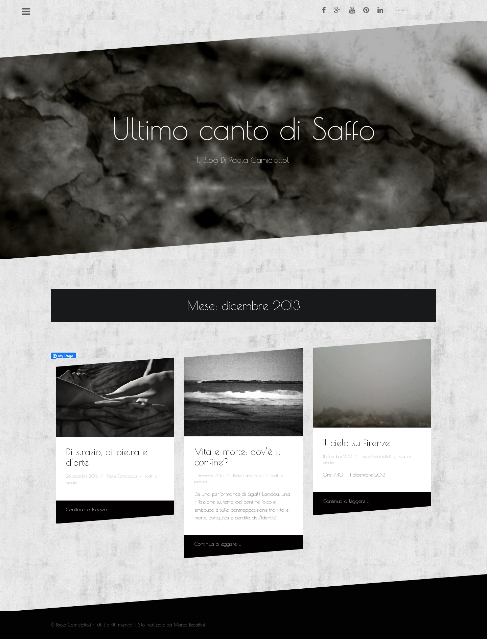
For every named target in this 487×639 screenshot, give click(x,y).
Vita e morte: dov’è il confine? (237, 456)
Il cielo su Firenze (356, 442)
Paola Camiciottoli (122, 476)
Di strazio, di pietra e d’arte (106, 457)
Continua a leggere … (89, 509)
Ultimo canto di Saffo (243, 128)
